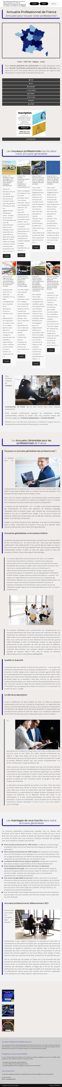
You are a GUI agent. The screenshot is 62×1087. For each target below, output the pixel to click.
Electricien (31, 90)
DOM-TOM (27, 62)
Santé (31, 100)
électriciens (11, 654)
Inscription (31, 139)
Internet (31, 93)
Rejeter (43, 4)
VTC (31, 83)
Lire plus (6, 256)
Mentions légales (14, 1085)
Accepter (33, 4)
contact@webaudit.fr (11, 1079)
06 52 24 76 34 (7, 1077)
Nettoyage (31, 97)
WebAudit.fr (57, 1085)
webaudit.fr (17, 1074)
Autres (31, 104)
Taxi (31, 80)
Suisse (42, 62)
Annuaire (31, 87)
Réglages (5, 7)
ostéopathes (37, 654)
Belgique (36, 62)
